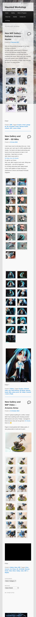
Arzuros (7, 569)
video (22, 571)
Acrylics (19, 124)
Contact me (23, 16)
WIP (11, 124)
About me (7, 16)
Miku (10, 392)
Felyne (14, 569)
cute (9, 390)
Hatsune (28, 390)
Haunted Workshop (15, 7)
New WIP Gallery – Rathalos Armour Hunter (13, 36)
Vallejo (24, 392)
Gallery (13, 13)
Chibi (6, 390)
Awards (15, 16)
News (15, 567)
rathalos (7, 128)
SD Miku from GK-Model (11, 158)
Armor (24, 124)
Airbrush (26, 388)
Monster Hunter (23, 126)
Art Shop (7, 20)
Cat (11, 569)
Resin (14, 571)
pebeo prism (15, 392)
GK (8, 126)
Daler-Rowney (15, 390)
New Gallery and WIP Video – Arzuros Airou (13, 405)
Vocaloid (28, 392)
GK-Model (12, 126)
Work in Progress (22, 13)
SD (20, 392)
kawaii (6, 392)
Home (6, 13)
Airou (26, 567)
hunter (17, 126)
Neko (10, 571)
